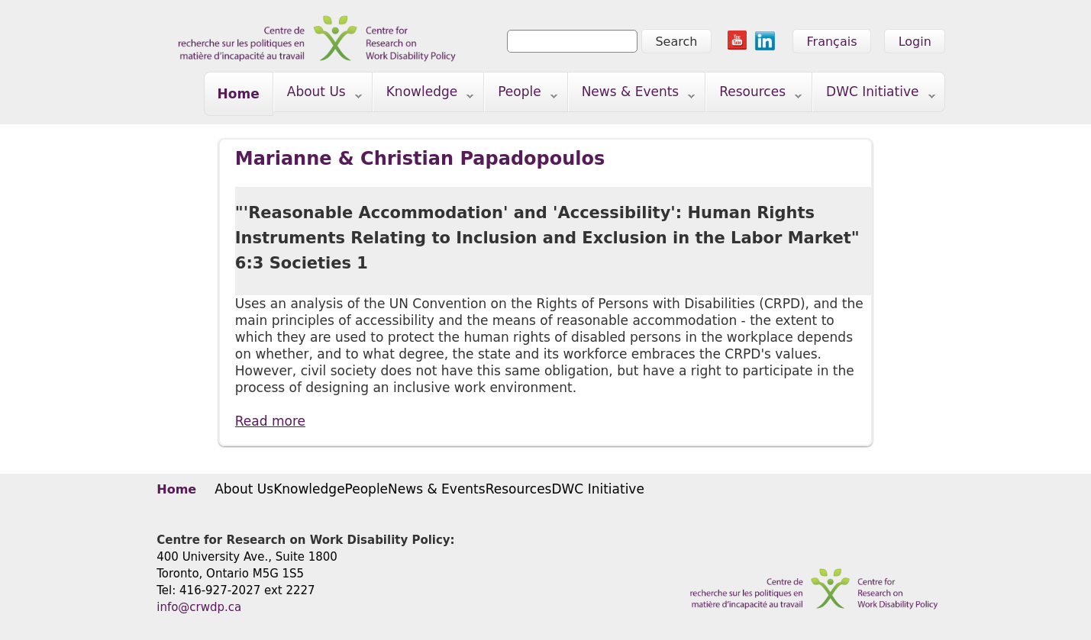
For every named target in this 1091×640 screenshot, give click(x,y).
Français (832, 41)
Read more (270, 421)
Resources (754, 95)
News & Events (632, 95)
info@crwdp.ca (199, 607)
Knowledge (423, 95)
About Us (318, 95)
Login (915, 41)
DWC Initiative (874, 95)
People (521, 95)
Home (239, 93)
